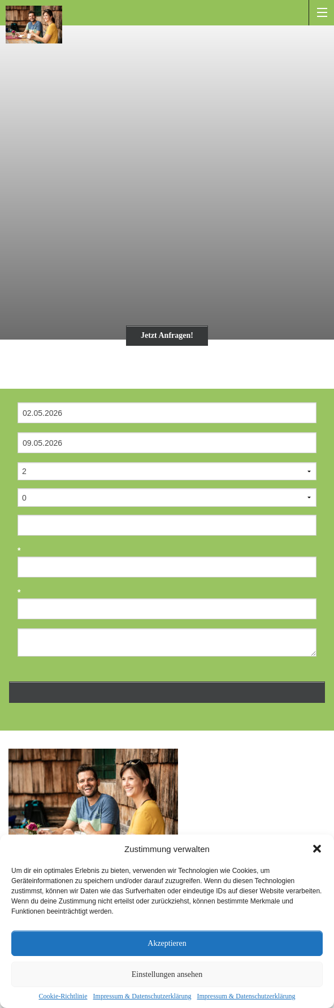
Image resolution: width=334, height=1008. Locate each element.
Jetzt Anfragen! (167, 335)
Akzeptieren (167, 943)
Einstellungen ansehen (167, 974)
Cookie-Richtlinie (63, 996)
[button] (317, 848)
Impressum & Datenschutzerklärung (142, 996)
